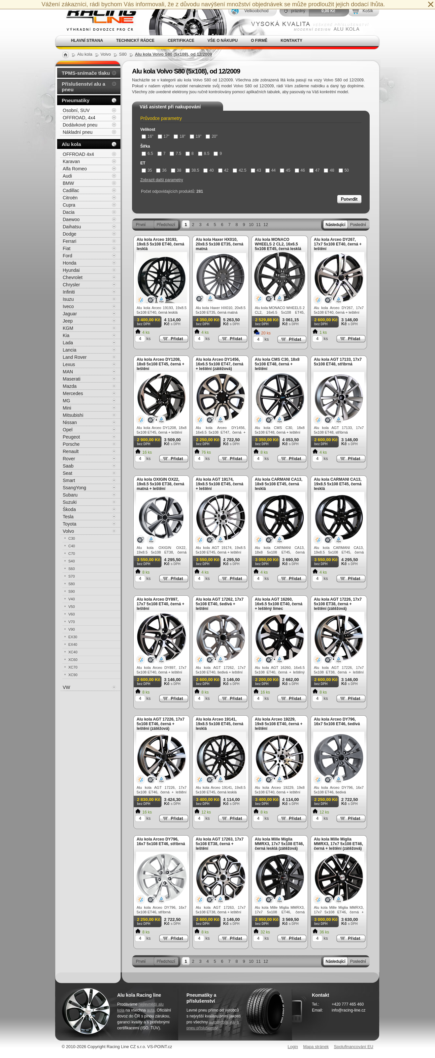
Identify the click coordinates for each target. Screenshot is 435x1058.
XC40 (73, 652)
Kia (66, 335)
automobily (218, 1022)
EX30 (72, 637)
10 (251, 224)
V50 (71, 607)
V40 (71, 599)
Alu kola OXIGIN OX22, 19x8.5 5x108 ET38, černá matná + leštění (160, 484)
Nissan (70, 422)
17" (164, 136)
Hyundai (71, 270)
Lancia (69, 350)
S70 (71, 576)
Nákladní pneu (77, 132)
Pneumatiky (75, 100)
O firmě (259, 40)
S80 (71, 584)
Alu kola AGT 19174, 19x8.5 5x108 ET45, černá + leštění (219, 484)
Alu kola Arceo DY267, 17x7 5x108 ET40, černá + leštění (337, 244)
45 (285, 170)
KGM (68, 328)
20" (212, 136)
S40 (71, 561)
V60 (71, 614)
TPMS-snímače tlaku (86, 73)
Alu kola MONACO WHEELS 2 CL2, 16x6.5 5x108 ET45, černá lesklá (278, 244)
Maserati (72, 379)
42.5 (239, 170)
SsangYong (74, 487)
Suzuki (70, 502)
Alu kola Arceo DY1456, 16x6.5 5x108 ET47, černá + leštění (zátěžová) (219, 364)
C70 (71, 554)
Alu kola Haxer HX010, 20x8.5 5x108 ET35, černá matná (219, 244)
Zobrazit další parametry (161, 180)
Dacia (69, 212)
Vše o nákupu (223, 40)
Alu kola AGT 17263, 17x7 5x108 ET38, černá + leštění (220, 844)
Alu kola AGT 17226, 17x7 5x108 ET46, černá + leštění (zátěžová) (160, 724)
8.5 (204, 153)
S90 (71, 591)
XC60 (73, 660)
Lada (68, 342)
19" (196, 136)
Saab (68, 466)
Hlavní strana (87, 40)
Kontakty (291, 40)
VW (66, 687)
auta (150, 1010)
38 (176, 170)
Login (293, 1046)
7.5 (175, 153)
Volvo (68, 531)
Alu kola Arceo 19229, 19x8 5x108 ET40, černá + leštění (278, 724)
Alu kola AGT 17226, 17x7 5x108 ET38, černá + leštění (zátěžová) (338, 604)
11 (258, 224)
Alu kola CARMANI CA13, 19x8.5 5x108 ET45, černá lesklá (337, 484)
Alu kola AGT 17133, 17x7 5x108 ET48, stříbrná (338, 361)
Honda (69, 263)
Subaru (70, 495)
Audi (67, 176)
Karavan (71, 161)
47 (314, 170)
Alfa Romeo (75, 168)
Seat (67, 473)
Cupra (69, 205)
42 (223, 170)
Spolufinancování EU (353, 1046)
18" (179, 136)
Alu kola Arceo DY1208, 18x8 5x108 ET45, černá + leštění (160, 364)
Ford (67, 255)
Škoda (69, 509)
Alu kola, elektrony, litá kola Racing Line (97, 17)
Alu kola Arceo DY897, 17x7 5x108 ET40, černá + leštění (160, 604)
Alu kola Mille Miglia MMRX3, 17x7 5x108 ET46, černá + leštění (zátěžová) (338, 844)
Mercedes (73, 393)
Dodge (69, 234)
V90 (71, 629)
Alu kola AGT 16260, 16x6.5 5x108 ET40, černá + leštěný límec (278, 604)
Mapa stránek (316, 1046)
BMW (68, 183)
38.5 (192, 170)
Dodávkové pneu (80, 125)
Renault (71, 451)
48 (329, 170)
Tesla (68, 516)
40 (208, 170)
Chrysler (71, 284)
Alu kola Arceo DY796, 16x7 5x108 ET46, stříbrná (161, 841)
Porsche (71, 444)
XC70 (73, 667)
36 (161, 170)
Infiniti (69, 292)
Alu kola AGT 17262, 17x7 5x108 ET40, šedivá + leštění (220, 604)
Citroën (70, 197)
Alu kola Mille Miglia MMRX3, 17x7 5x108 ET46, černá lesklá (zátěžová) (279, 844)
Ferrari (69, 241)
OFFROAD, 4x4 (79, 117)
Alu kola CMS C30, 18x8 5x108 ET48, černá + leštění (277, 364)
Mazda (70, 386)
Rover (69, 458)
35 (147, 170)
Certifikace (181, 40)
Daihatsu (72, 226)
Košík (367, 10)
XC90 (73, 675)
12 (265, 224)
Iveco (68, 306)
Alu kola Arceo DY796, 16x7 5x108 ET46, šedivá (337, 721)
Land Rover (74, 357)
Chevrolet (73, 277)
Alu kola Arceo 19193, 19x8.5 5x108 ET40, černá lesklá (160, 244)
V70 (71, 622)
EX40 (72, 644)
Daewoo (71, 219)
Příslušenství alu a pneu (83, 86)
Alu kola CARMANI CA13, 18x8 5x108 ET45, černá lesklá (278, 484)
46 (300, 170)
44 (270, 170)
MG (66, 400)
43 (256, 170)
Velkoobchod (256, 10)
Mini (67, 408)
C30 (71, 538)
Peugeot (71, 437)
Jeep (68, 321)
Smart (69, 480)
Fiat (66, 248)
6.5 (147, 153)
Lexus (69, 364)
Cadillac (71, 190)
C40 (71, 546)
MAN (68, 371)
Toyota (69, 524)
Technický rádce (135, 40)
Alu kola (71, 144)
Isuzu (68, 299)
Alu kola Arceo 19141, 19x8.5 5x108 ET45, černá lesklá (219, 724)
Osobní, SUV (76, 110)
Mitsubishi (73, 415)
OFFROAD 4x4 (78, 154)
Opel (68, 429)
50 (344, 170)
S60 (71, 569)
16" (147, 136)
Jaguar (70, 313)
